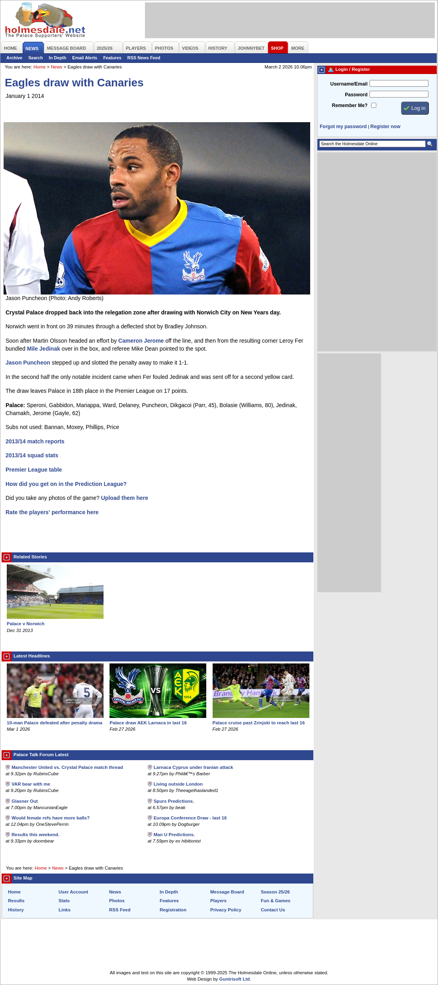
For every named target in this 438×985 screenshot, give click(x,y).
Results (16, 900)
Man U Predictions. (174, 834)
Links (64, 909)
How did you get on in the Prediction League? (66, 484)
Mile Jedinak (43, 348)
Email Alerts (84, 57)
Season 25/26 (275, 891)
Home (39, 66)
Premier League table (34, 469)
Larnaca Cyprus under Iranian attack (193, 767)
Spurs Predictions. (174, 801)
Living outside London (178, 784)
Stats (64, 900)
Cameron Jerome (141, 340)
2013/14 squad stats (32, 455)
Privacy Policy (225, 909)
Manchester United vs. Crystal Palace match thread (67, 767)
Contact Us (273, 909)
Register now (385, 126)
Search (35, 57)
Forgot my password (343, 126)
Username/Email (349, 84)
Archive (14, 57)
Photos (117, 900)
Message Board (227, 891)
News (57, 66)
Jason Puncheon (28, 362)
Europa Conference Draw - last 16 (190, 817)
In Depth (57, 57)
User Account (73, 891)
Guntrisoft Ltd (234, 979)
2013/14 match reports (35, 441)
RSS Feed (120, 909)
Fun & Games (275, 900)
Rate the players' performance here (52, 512)
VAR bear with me (31, 784)
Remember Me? (350, 105)
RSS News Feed (143, 57)
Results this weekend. (35, 834)
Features (112, 57)
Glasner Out (25, 801)
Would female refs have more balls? (51, 817)
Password (356, 95)
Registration (173, 909)
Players (218, 900)
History (16, 909)
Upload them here (124, 498)
